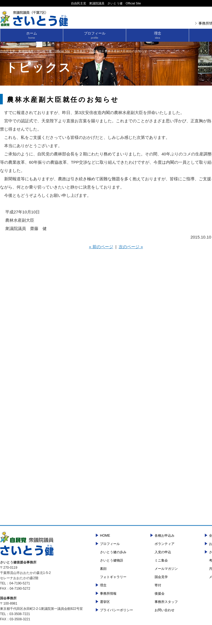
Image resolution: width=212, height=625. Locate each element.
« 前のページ (101, 246)
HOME (105, 535)
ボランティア (164, 544)
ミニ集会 (161, 560)
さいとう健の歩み (113, 552)
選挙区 (105, 602)
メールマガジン (166, 569)
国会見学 (161, 577)
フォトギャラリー (113, 577)
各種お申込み (164, 535)
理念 (157, 35)
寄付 (158, 585)
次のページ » (131, 246)
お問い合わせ (164, 610)
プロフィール (94, 35)
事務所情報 (108, 593)
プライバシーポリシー (116, 610)
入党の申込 (163, 552)
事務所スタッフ (166, 602)
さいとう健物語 (111, 560)
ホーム (31, 35)
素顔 (103, 569)
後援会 (160, 593)
